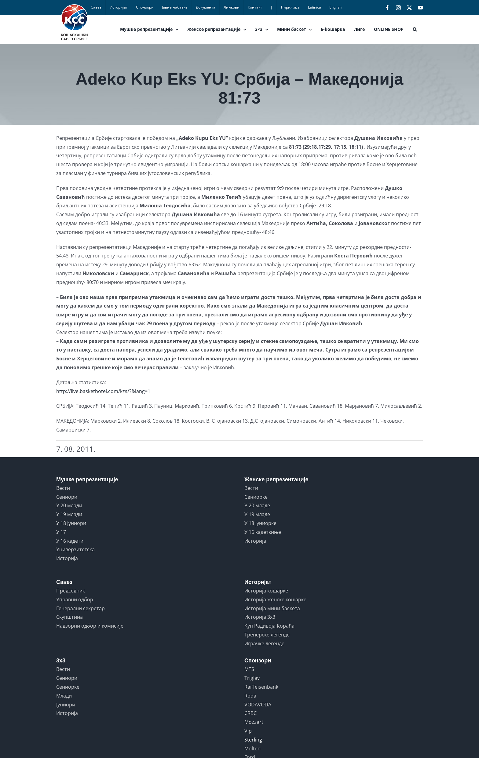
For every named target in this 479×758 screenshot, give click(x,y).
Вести (63, 488)
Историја (67, 558)
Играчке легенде (264, 643)
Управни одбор (74, 599)
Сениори (66, 497)
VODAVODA (257, 704)
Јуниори (65, 704)
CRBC (250, 713)
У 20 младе (257, 505)
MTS (249, 669)
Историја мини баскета (272, 608)
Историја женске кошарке (275, 599)
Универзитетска (75, 549)
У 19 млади (69, 514)
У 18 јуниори (71, 523)
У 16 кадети (69, 541)
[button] (414, 29)
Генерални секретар (80, 608)
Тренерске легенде (267, 634)
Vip (248, 730)
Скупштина (69, 617)
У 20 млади (69, 505)
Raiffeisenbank (261, 686)
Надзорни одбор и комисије (89, 625)
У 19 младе (257, 514)
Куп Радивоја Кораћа (269, 625)
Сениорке (256, 497)
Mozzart (253, 722)
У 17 (61, 532)
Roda (250, 695)
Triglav (252, 678)
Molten (252, 748)
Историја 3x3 (259, 617)
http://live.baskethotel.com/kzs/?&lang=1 (103, 391)
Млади (64, 695)
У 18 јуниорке (260, 523)
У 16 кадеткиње (262, 532)
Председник (70, 590)
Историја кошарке (266, 590)
